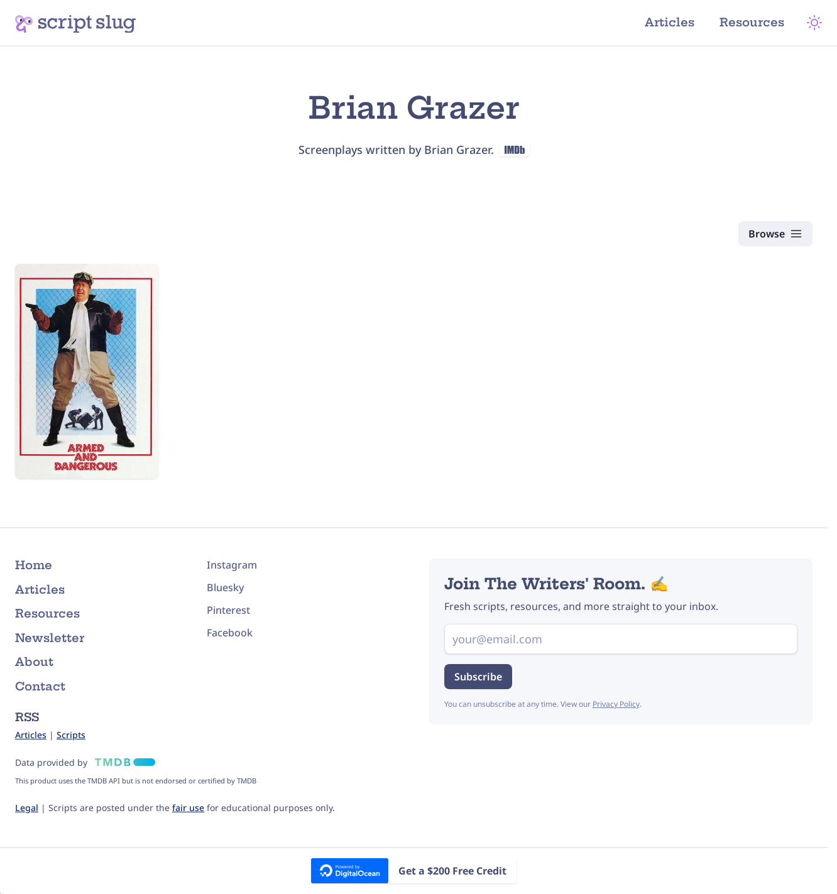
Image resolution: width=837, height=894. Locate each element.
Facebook (230, 633)
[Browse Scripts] (775, 233)
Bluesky (225, 587)
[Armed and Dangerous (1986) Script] (86, 371)
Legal (26, 808)
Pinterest (228, 610)
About (34, 662)
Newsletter (49, 638)
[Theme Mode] (814, 22)
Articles (669, 22)
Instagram (232, 565)
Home (33, 565)
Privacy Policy (616, 704)
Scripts (71, 735)
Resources (751, 22)
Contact (40, 686)
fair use (188, 808)
